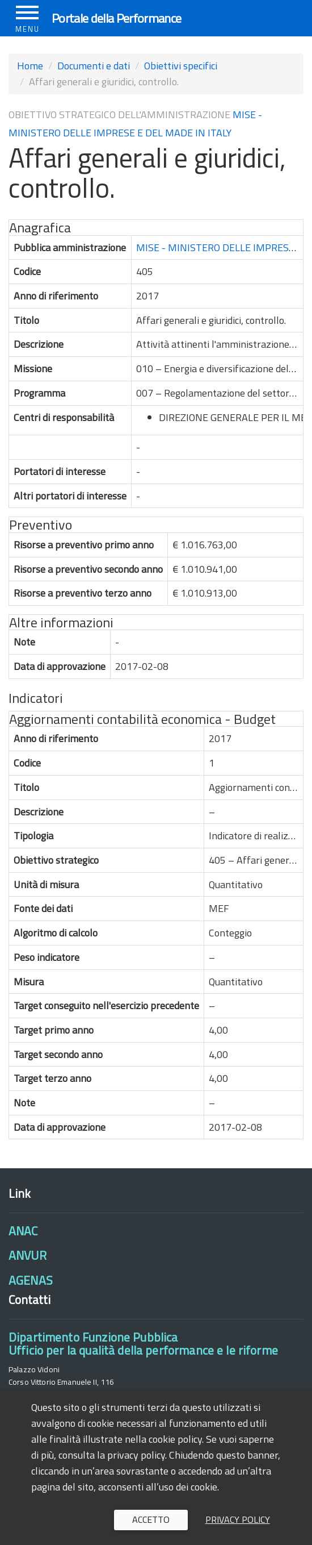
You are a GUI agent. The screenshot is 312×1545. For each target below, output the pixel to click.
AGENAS (31, 1280)
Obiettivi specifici (180, 65)
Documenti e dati (93, 65)
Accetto (151, 1519)
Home (30, 65)
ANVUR (28, 1255)
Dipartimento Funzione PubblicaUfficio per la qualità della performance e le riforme (143, 1343)
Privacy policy (237, 1519)
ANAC (23, 1231)
